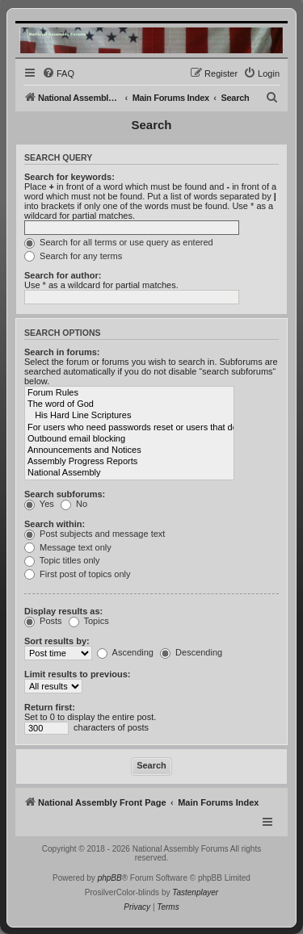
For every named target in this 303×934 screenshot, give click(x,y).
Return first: (49, 707)
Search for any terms (73, 256)
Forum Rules (129, 393)
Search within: (54, 524)
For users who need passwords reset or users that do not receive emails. (129, 427)
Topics (89, 621)
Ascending (125, 652)
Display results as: (63, 611)
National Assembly (129, 473)
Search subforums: (64, 494)
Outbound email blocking (129, 439)
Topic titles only (61, 560)
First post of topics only (77, 574)
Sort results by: (57, 641)
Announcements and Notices (129, 450)
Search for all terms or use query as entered (118, 242)
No (74, 504)
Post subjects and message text (94, 533)
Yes (39, 504)
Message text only (68, 547)
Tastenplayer (195, 892)
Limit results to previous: (77, 674)
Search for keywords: (69, 177)
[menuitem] (58, 73)
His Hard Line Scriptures (129, 415)
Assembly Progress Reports (129, 461)
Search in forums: (62, 352)
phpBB (110, 877)
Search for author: (62, 275)
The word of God (129, 404)
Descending (191, 652)
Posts (43, 621)
